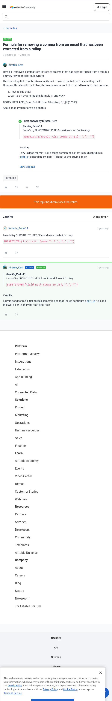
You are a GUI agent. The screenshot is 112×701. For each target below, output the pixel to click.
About (19, 568)
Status (19, 591)
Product (20, 407)
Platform (21, 346)
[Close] (100, 680)
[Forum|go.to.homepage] (22, 7)
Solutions (21, 399)
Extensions (22, 369)
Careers (20, 575)
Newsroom (22, 598)
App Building (23, 377)
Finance (20, 446)
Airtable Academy (27, 461)
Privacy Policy (50, 696)
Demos (19, 484)
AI (16, 384)
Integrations (23, 361)
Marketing (21, 415)
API (56, 647)
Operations (22, 423)
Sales (18, 438)
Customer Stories (26, 491)
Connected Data (26, 392)
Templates (22, 545)
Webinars (21, 499)
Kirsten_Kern (15, 65)
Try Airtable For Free (28, 606)
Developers (22, 529)
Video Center (23, 476)
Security (56, 638)
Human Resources (27, 430)
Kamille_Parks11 (18, 228)
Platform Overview (27, 354)
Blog (18, 583)
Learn (19, 453)
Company (21, 560)
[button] (4, 8)
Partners (20, 514)
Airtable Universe (26, 553)
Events (19, 468)
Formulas (11, 28)
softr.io (23, 157)
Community (23, 537)
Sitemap (56, 657)
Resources (22, 506)
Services (20, 522)
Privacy (56, 666)
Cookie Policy (15, 693)
